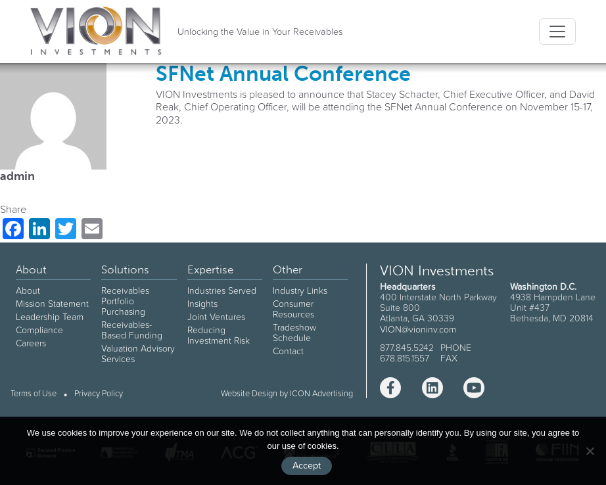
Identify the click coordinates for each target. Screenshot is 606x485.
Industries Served (221, 290)
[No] (589, 450)
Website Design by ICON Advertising (287, 393)
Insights (202, 303)
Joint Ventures (216, 316)
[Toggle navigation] (557, 31)
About (28, 290)
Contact (288, 351)
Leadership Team (49, 316)
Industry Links (300, 290)
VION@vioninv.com (418, 329)
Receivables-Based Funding (131, 330)
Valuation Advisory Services (138, 353)
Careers (31, 343)
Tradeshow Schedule (294, 332)
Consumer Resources (293, 309)
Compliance (39, 329)
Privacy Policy (98, 394)
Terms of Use (34, 394)
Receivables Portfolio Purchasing (125, 301)
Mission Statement (52, 303)
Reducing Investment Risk (218, 335)
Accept (306, 465)
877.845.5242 (407, 347)
